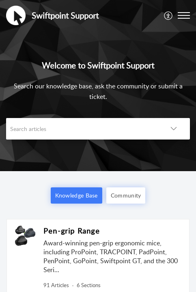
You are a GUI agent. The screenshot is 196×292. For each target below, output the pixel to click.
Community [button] (126, 195)
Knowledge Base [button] (76, 195)
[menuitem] (168, 15)
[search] (81, 129)
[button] (168, 15)
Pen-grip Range (71, 231)
